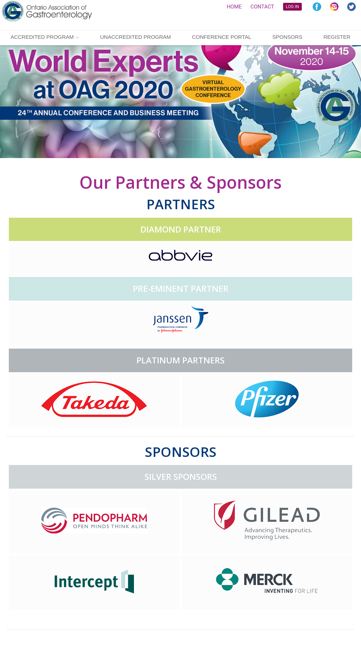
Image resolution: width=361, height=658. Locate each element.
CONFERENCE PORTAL (221, 37)
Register (336, 37)
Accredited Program (42, 37)
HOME (234, 7)
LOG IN (292, 6)
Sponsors (287, 37)
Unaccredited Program (135, 37)
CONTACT (262, 7)
